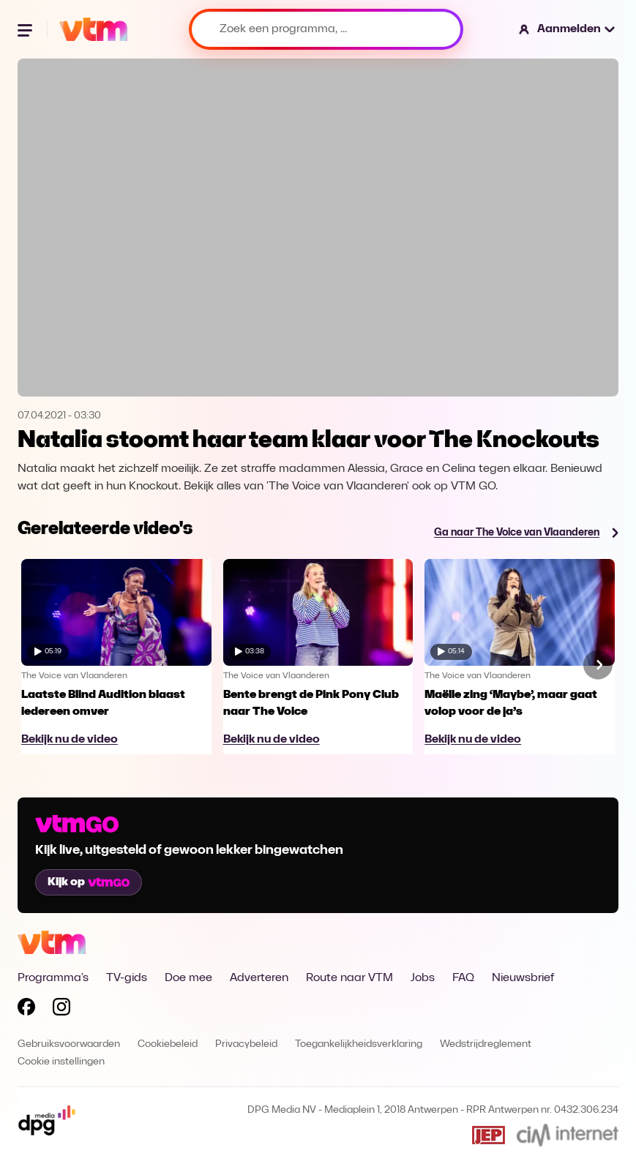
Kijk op (89, 882)
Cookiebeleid (168, 1044)
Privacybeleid (246, 1044)
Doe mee (188, 978)
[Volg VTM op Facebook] (26, 1009)
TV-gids (126, 978)
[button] (567, 29)
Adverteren (259, 978)
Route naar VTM (349, 978)
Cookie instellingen (61, 1061)
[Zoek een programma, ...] (326, 29)
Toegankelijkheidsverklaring (358, 1044)
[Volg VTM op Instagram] (61, 1009)
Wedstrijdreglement (485, 1044)
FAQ (463, 978)
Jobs (423, 978)
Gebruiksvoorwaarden (69, 1044)
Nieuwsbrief (523, 978)
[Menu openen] (26, 29)
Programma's (53, 978)
